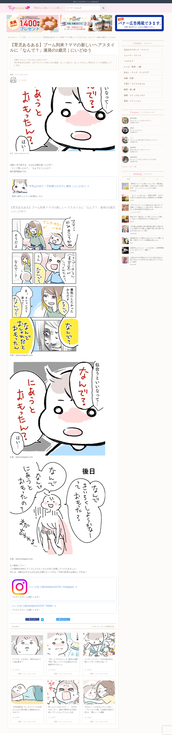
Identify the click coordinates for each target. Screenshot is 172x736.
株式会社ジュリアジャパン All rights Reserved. (86, 733)
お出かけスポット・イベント (136, 50)
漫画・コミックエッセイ (32, 37)
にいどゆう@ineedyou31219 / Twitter (34, 585)
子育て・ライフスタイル (134, 84)
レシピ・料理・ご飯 (132, 67)
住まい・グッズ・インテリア (136, 72)
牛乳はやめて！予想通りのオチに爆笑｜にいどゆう (59, 186)
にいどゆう (18, 80)
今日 (128, 179)
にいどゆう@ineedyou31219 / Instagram (53, 566)
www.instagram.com (24, 355)
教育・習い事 (129, 89)
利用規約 (34, 723)
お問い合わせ (43, 723)
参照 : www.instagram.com (19, 153)
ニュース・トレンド (132, 55)
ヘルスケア (129, 61)
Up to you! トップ (14, 37)
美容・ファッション (132, 101)
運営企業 (27, 723)
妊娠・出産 (129, 78)
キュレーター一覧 (129, 167)
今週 (143, 179)
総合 (157, 179)
